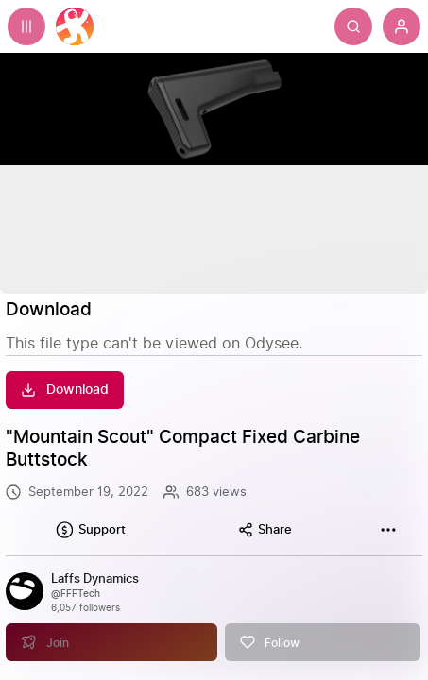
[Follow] (322, 624)
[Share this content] (265, 530)
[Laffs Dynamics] (95, 579)
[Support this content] (90, 530)
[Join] (111, 624)
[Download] (65, 390)
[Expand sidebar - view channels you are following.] (26, 26)
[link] (213, 607)
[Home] (75, 26)
